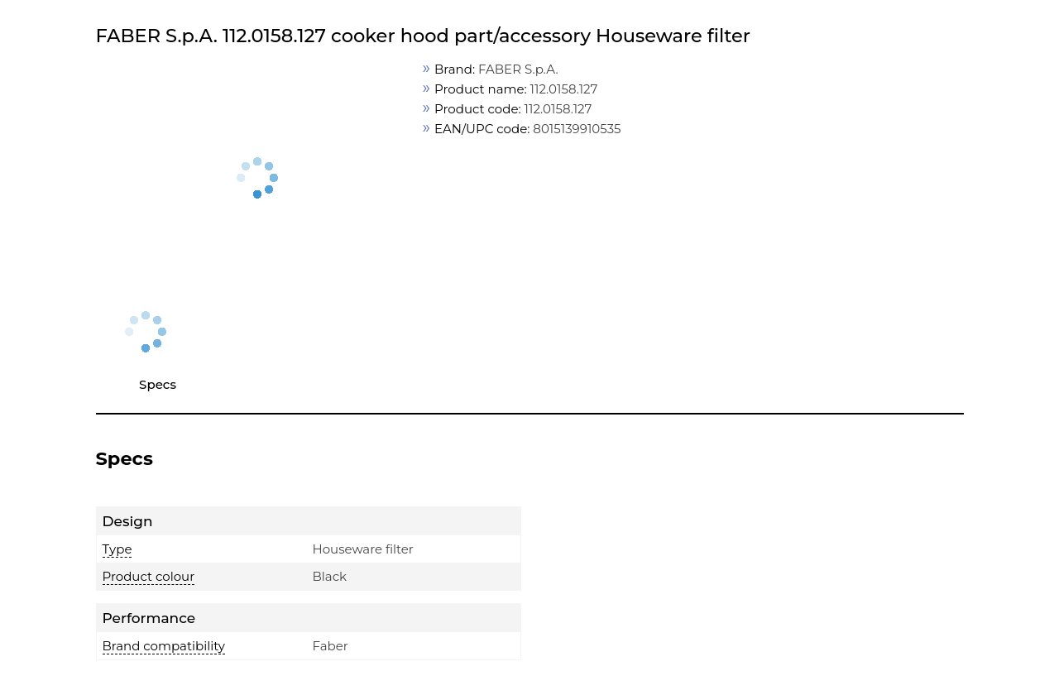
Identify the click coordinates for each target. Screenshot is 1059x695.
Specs (157, 384)
